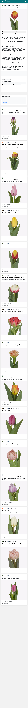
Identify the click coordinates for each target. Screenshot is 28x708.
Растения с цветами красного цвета (19, 83)
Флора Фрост (11, 5)
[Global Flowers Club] (7, 1)
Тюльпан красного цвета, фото (7, 84)
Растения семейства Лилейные (7, 83)
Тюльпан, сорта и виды (17, 84)
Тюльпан (4, 5)
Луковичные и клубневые (6, 79)
